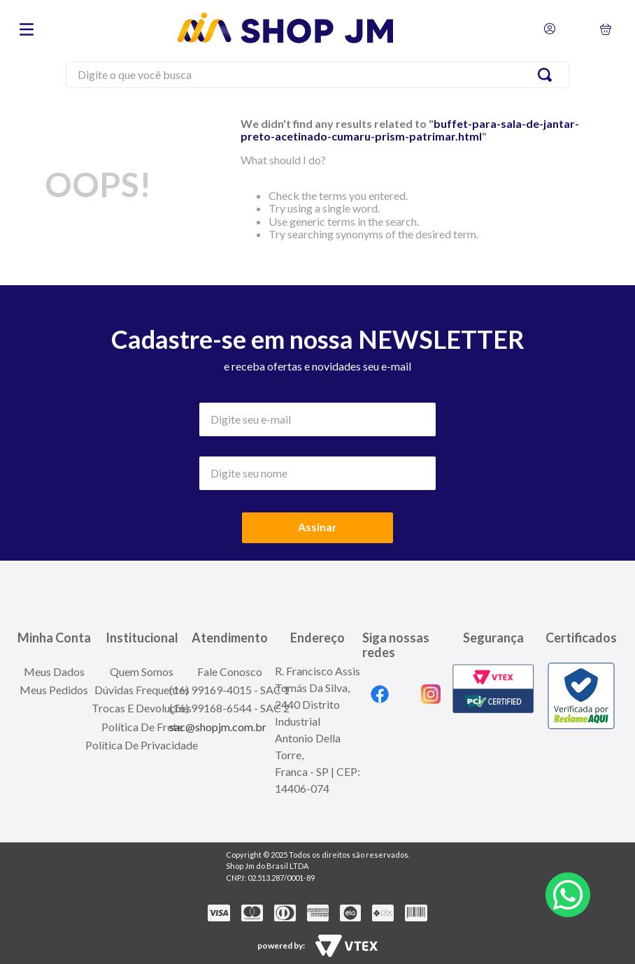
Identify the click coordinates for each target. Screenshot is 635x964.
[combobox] (317, 77)
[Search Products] (547, 74)
